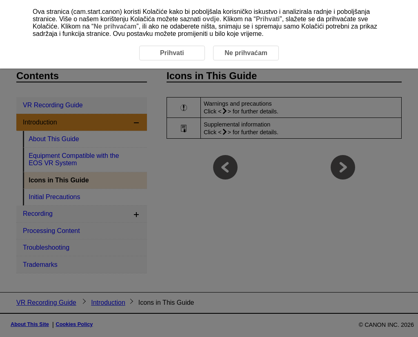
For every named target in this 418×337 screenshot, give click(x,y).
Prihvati (268, 19)
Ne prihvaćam (114, 26)
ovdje (211, 19)
